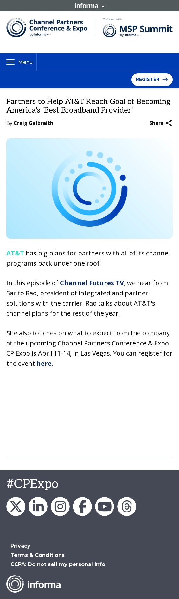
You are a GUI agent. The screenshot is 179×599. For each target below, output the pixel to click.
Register (147, 79)
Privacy (20, 546)
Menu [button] (25, 62)
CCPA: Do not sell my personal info (57, 564)
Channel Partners (38, 506)
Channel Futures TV (92, 283)
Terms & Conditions (37, 555)
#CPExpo (32, 484)
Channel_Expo (15, 506)
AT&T (15, 253)
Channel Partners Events (82, 506)
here (44, 363)
